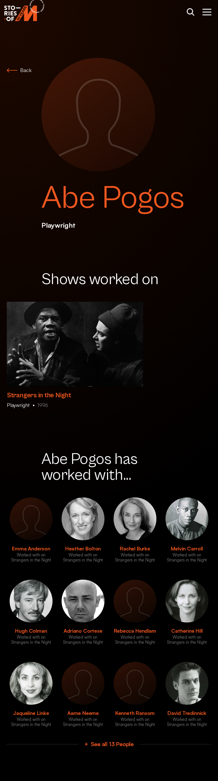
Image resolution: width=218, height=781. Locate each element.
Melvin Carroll (187, 548)
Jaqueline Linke (31, 713)
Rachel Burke (135, 548)
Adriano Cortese (83, 631)
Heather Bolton (83, 548)
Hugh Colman (31, 631)
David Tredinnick (186, 713)
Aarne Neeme (83, 713)
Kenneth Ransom (135, 713)
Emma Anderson (31, 548)
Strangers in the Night (39, 395)
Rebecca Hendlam (135, 631)
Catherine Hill (186, 631)
